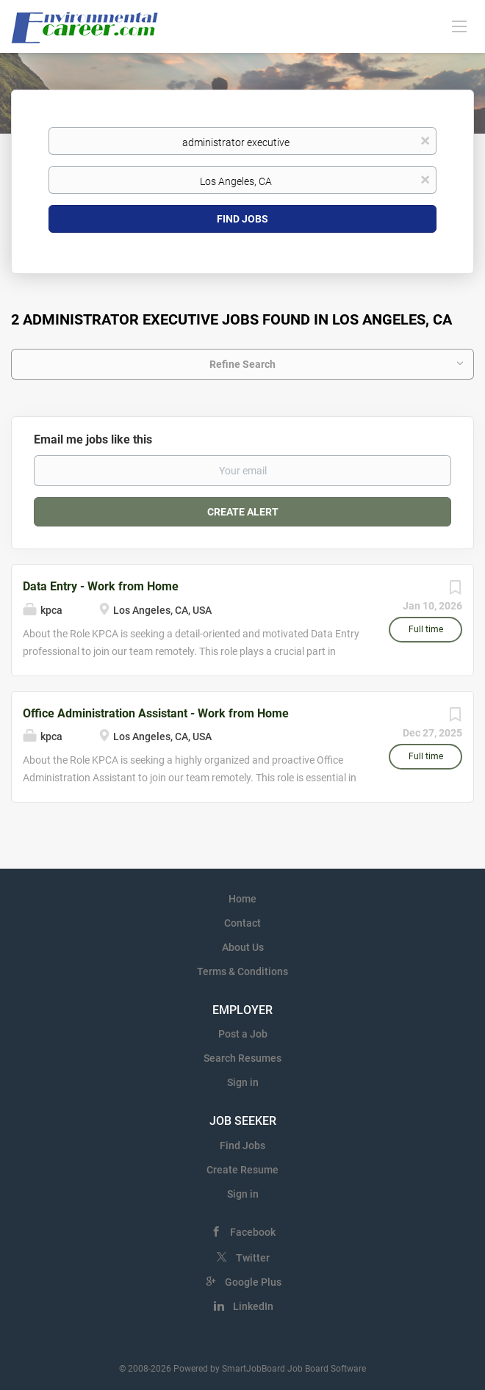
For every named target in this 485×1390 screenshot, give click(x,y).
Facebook (253, 1232)
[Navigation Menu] (459, 26)
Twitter (253, 1258)
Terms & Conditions (242, 971)
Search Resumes (242, 1058)
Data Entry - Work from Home (101, 586)
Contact (242, 923)
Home (242, 899)
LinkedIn (253, 1306)
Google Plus (253, 1282)
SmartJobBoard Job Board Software (294, 1369)
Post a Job (242, 1034)
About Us (243, 947)
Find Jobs (242, 219)
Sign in (243, 1082)
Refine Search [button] (242, 364)
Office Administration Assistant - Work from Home (156, 713)
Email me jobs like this (93, 439)
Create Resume (242, 1170)
